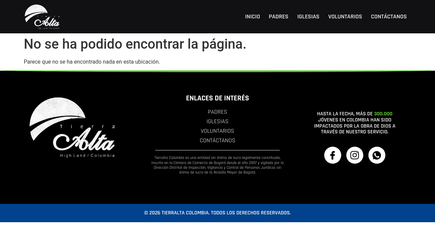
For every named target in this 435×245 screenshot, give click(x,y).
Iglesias (308, 16)
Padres (279, 16)
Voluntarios (345, 16)
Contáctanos (389, 16)
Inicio (252, 16)
